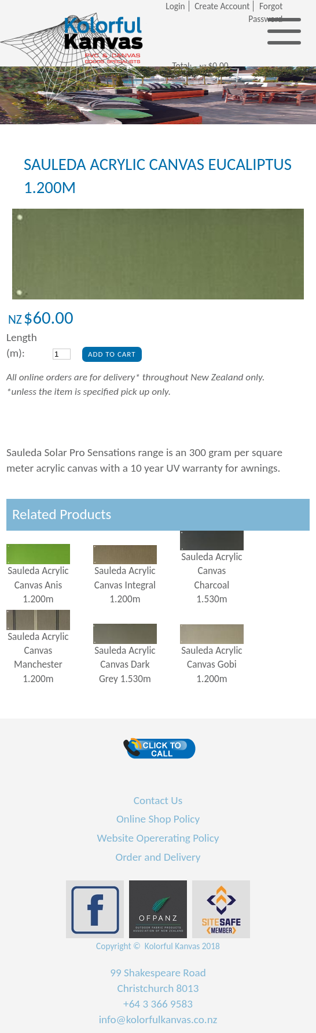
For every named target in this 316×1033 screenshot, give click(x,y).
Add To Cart (112, 354)
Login (175, 6)
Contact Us (158, 800)
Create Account (221, 6)
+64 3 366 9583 (158, 1003)
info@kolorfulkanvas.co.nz (158, 1019)
